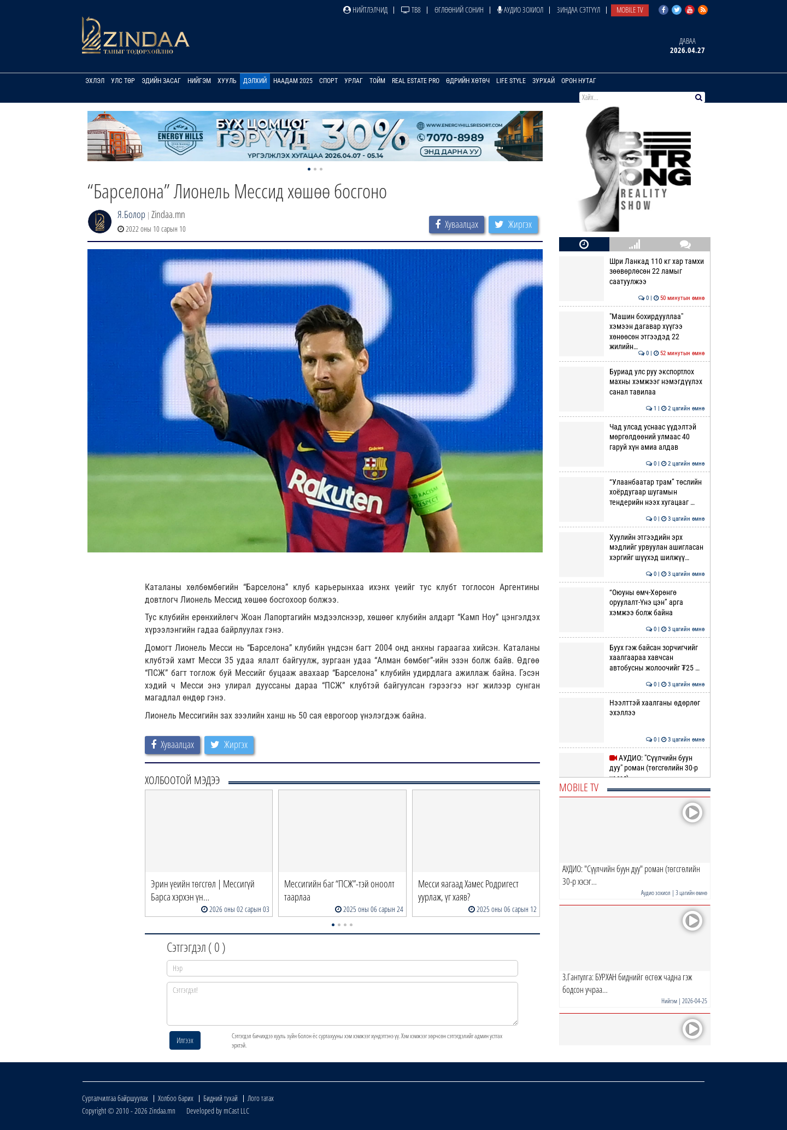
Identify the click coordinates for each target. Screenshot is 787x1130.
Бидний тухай (220, 1098)
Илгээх (185, 1040)
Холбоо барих (175, 1098)
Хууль (227, 81)
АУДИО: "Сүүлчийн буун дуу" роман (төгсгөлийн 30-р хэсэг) (632, 768)
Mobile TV (629, 9)
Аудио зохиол (520, 9)
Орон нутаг (578, 81)
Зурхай (543, 81)
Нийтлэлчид (365, 9)
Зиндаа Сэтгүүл (578, 9)
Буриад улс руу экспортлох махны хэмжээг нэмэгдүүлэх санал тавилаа (632, 382)
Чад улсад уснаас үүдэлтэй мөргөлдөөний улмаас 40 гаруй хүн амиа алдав (632, 437)
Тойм (377, 81)
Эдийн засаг (161, 81)
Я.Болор (131, 214)
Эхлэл (94, 81)
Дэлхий (255, 81)
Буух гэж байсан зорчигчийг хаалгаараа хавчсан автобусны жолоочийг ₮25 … (632, 658)
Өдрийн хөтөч (468, 81)
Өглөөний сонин (459, 9)
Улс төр (123, 81)
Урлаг (353, 81)
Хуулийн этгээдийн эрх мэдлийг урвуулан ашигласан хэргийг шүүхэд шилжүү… (632, 547)
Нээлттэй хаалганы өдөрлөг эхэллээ (632, 707)
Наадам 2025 (293, 81)
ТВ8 (411, 9)
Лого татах (261, 1098)
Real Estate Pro (415, 81)
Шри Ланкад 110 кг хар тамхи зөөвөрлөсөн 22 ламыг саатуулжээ (632, 271)
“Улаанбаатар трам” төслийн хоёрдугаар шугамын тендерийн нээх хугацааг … (632, 492)
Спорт (328, 81)
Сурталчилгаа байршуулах (115, 1098)
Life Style (511, 81)
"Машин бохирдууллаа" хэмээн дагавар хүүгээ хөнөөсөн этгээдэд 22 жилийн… (632, 331)
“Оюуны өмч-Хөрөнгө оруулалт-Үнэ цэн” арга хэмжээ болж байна (632, 602)
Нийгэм (199, 81)
